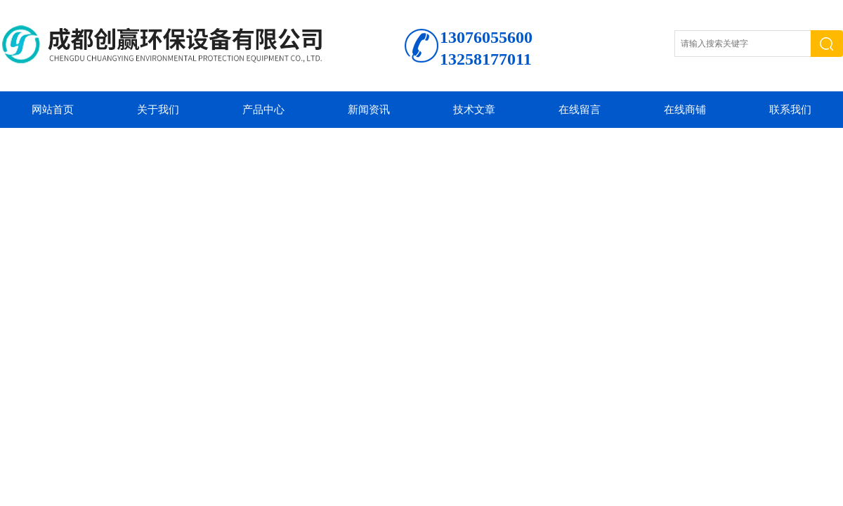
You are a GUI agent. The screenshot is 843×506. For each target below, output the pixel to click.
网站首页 (53, 109)
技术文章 (474, 109)
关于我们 (158, 109)
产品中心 (263, 109)
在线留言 (579, 109)
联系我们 (790, 109)
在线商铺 (685, 109)
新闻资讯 (369, 109)
